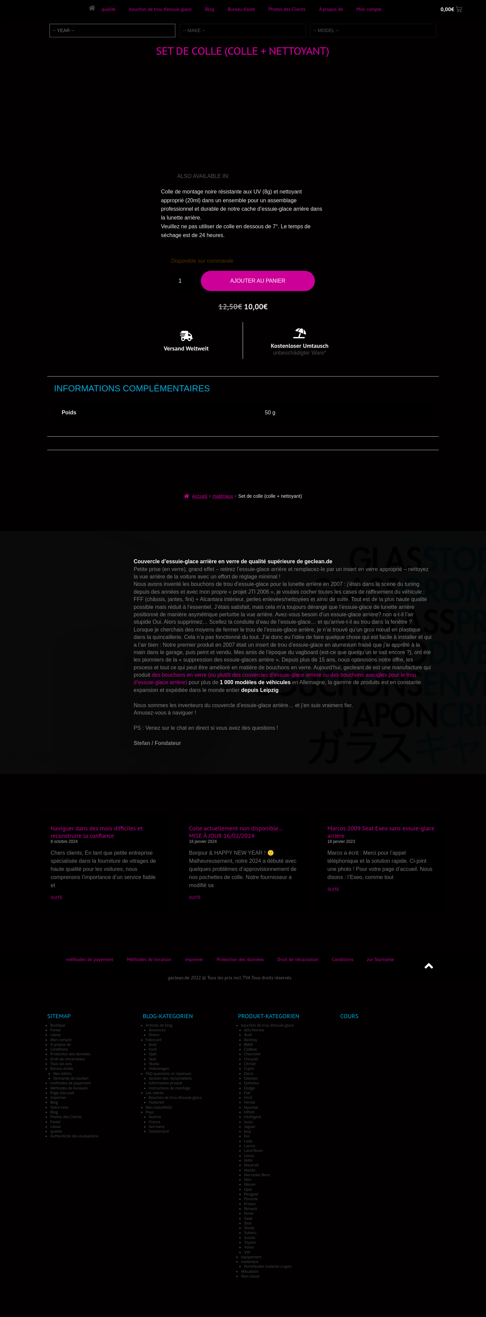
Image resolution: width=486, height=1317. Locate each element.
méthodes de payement (89, 959)
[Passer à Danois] (306, 176)
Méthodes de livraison (149, 959)
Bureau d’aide (241, 9)
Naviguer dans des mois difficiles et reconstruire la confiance (96, 832)
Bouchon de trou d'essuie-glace (175, 1097)
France (154, 1122)
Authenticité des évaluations (74, 1136)
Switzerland (159, 1131)
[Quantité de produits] (182, 281)
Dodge (249, 1088)
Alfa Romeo (254, 1030)
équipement (251, 1257)
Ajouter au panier (257, 281)
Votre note (59, 1107)
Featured (156, 1102)
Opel (153, 1054)
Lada (248, 1141)
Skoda (154, 1063)
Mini (247, 1179)
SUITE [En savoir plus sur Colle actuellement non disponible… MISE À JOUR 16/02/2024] (195, 897)
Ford (153, 1049)
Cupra (249, 1068)
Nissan (249, 1184)
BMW (248, 1044)
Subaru (250, 1232)
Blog (209, 9)
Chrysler (251, 1059)
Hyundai (251, 1107)
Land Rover (253, 1150)
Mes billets (62, 1073)
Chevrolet (252, 1054)
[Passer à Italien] (256, 176)
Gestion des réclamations (170, 1078)
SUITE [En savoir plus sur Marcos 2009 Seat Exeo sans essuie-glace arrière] (333, 889)
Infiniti (249, 1112)
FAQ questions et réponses (168, 1073)
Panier (55, 1030)
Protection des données (240, 959)
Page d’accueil (62, 1092)
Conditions (343, 959)
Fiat (247, 1092)
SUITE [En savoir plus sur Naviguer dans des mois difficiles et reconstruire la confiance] (56, 897)
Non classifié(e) (159, 1107)
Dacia (248, 1073)
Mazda (249, 1170)
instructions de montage (170, 1088)
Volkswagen (159, 1068)
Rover (249, 1213)
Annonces (157, 1030)
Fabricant (154, 1039)
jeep (247, 1131)
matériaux (222, 496)
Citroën (250, 1063)
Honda (249, 1102)
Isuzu (248, 1122)
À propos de (331, 9)
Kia (246, 1136)
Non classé (250, 1276)
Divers (154, 1034)
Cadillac (250, 1049)
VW (247, 1252)
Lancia (249, 1145)
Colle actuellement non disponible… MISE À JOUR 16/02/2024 (235, 832)
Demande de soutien (70, 1078)
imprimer (194, 959)
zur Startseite (380, 959)
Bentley (250, 1039)
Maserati (251, 1165)
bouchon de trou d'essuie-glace (267, 1025)
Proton (249, 1204)
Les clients (155, 1092)
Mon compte (368, 9)
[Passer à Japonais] (266, 176)
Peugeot (251, 1194)
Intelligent (252, 1116)
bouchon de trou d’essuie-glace (160, 9)
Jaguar (249, 1126)
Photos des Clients (286, 9)
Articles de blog (159, 1025)
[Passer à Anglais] (236, 176)
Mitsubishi (249, 1271)
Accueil (199, 496)
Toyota (249, 1242)
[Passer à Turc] (296, 176)
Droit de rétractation (298, 959)
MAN (248, 1160)
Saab (248, 1218)
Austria (155, 1116)
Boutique (57, 1025)
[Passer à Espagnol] (276, 176)
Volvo (249, 1247)
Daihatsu (251, 1083)
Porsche (251, 1199)
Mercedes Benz (257, 1175)
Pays (150, 1112)
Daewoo (251, 1078)
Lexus (249, 1155)
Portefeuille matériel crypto (267, 1266)
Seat (152, 1059)
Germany (157, 1126)
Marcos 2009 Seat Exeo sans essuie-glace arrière (380, 832)
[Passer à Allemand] (246, 176)
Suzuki (249, 1237)
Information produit (165, 1083)
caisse (55, 1034)
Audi (153, 1044)
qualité (108, 9)
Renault (250, 1208)
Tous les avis (61, 1063)
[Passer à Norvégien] (286, 176)
